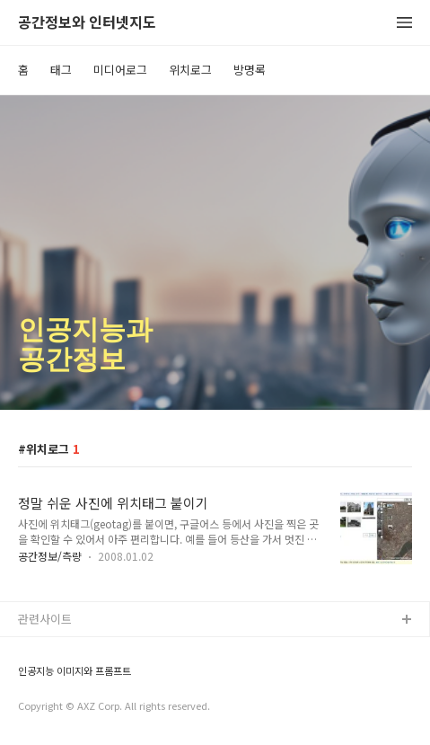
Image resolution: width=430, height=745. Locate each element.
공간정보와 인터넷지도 (87, 22)
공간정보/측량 (50, 555)
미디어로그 (120, 69)
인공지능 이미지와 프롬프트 (74, 671)
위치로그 (190, 69)
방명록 (249, 69)
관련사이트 (45, 618)
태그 (61, 69)
